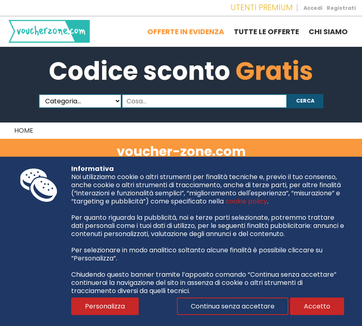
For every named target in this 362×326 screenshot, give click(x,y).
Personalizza (105, 306)
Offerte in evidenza (185, 32)
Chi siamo (328, 32)
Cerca (305, 100)
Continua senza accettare (233, 306)
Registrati (341, 7)
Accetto (317, 306)
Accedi (313, 7)
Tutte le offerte (266, 32)
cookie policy (246, 201)
